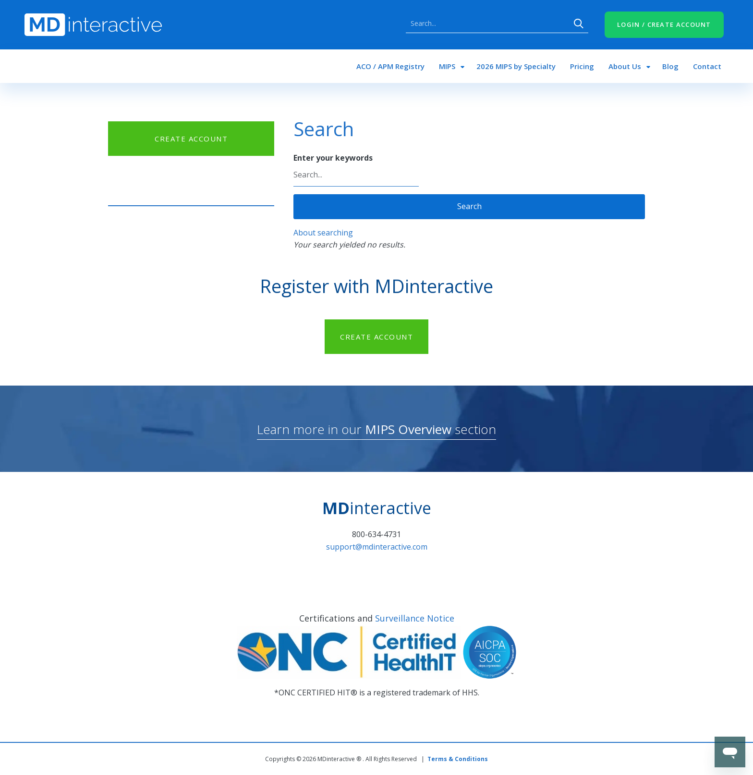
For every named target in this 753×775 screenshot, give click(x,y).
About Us (624, 66)
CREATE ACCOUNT (191, 138)
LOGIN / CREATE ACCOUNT (664, 24)
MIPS (447, 66)
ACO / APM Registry (390, 66)
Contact (707, 66)
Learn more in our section (376, 429)
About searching (323, 232)
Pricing (582, 66)
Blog (670, 66)
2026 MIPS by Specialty (516, 66)
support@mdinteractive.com (376, 546)
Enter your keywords (333, 158)
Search (578, 23)
